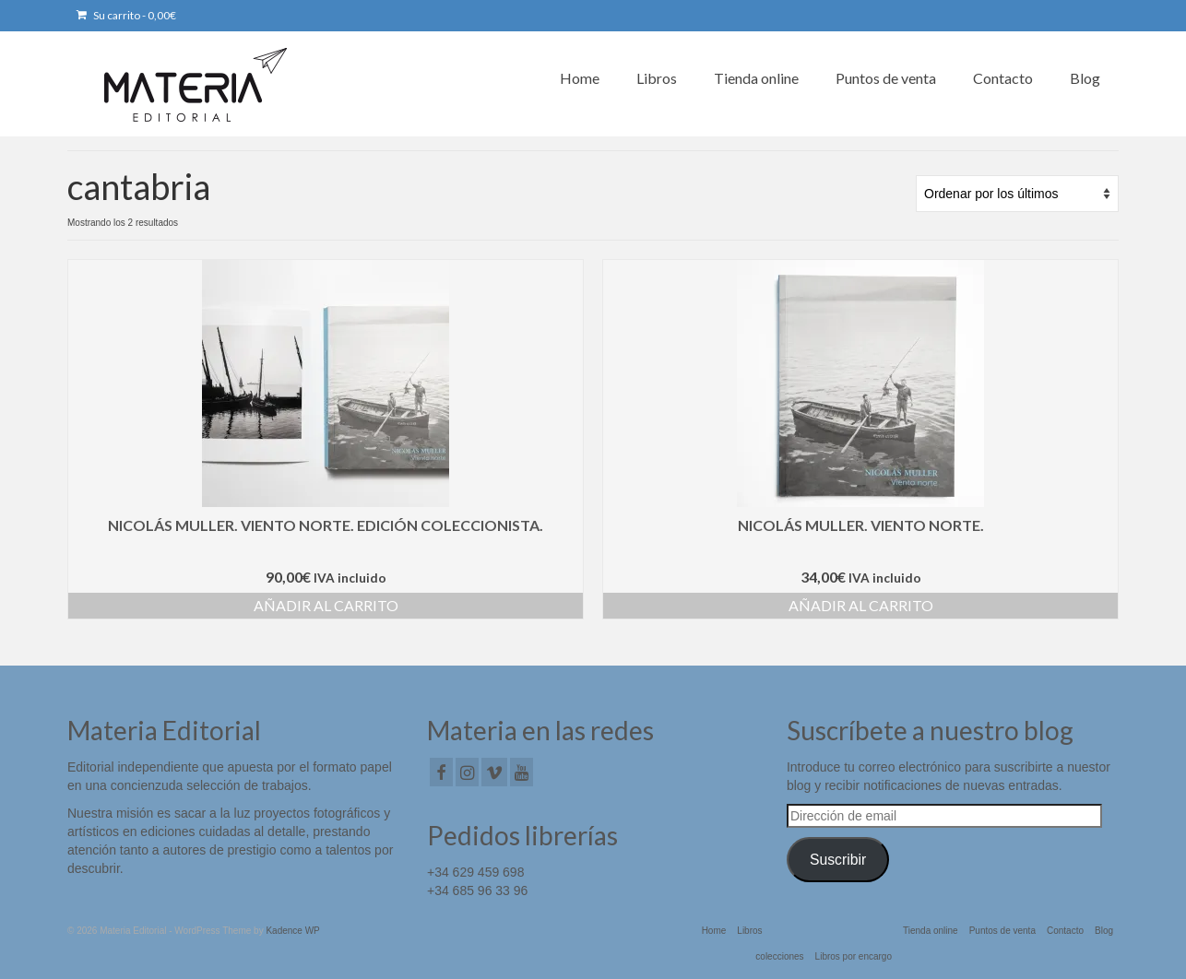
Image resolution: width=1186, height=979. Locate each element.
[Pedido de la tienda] (1017, 193)
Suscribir (838, 859)
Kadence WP (292, 931)
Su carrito (126, 15)
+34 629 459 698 (476, 872)
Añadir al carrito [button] (326, 605)
